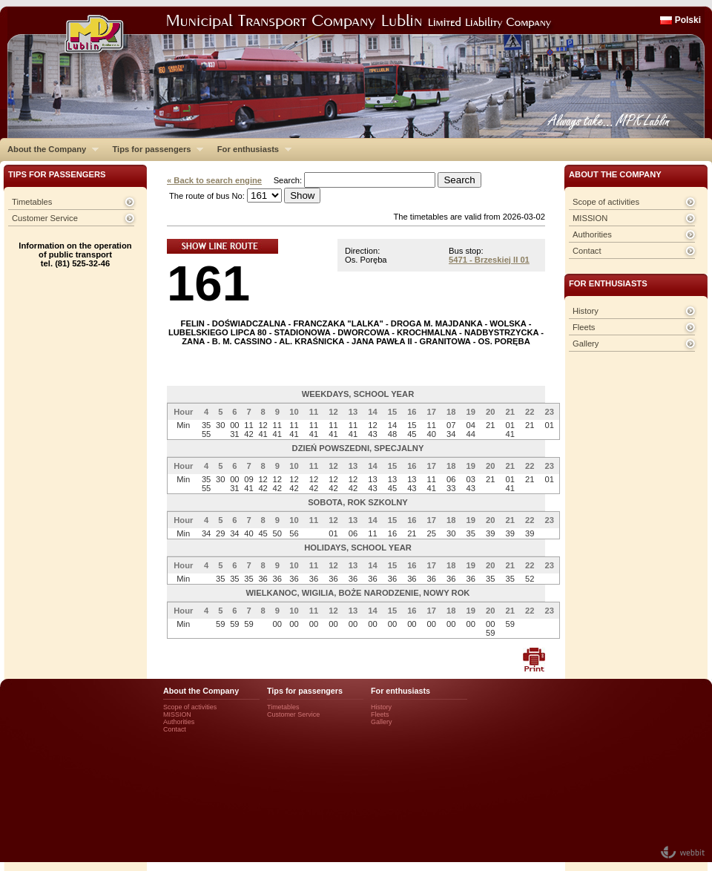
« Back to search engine (214, 180)
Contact (587, 250)
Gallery (586, 343)
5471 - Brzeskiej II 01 (489, 259)
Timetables (32, 201)
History (586, 310)
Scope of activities (606, 201)
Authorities (592, 234)
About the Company (49, 149)
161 (208, 283)
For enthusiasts (250, 149)
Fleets (584, 327)
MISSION (590, 218)
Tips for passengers (154, 149)
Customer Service (45, 218)
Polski (688, 20)
